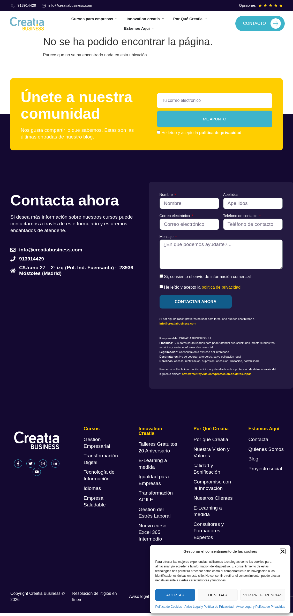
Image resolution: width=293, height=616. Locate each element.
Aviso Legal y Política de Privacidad (209, 607)
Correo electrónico (175, 218)
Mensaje (167, 239)
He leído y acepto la (201, 135)
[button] (282, 551)
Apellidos (230, 197)
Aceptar (175, 595)
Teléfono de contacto (241, 218)
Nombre (167, 197)
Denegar (217, 595)
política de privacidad (220, 135)
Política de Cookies (168, 607)
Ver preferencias (262, 595)
